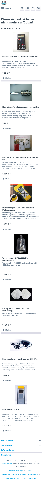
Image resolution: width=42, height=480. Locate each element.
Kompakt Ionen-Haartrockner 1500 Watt (20, 359)
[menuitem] (6, 8)
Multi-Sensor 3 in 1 (10, 409)
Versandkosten (7, 464)
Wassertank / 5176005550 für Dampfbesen (15, 259)
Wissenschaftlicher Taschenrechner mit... (20, 56)
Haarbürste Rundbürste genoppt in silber (20, 107)
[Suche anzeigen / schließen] (22, 8)
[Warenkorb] (38, 8)
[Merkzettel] (27, 8)
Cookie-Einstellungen (16, 471)
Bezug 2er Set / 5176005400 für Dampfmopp (15, 309)
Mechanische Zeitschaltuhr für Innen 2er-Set (20, 158)
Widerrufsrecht (33, 474)
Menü (6, 8)
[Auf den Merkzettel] (7, 78)
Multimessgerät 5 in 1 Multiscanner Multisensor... (18, 209)
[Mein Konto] (33, 8)
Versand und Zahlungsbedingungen (14, 474)
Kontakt (28, 471)
